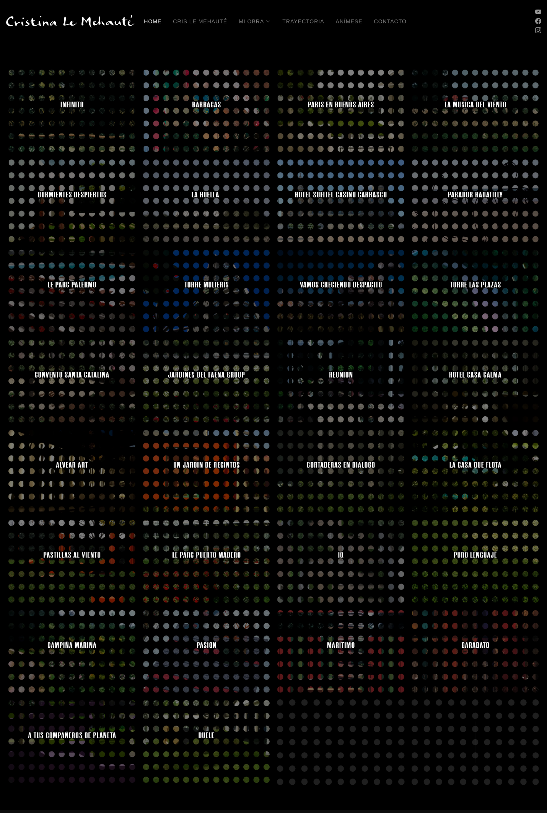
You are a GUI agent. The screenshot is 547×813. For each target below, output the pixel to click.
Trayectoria (303, 21)
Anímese (349, 21)
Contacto (390, 21)
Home (152, 21)
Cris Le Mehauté (200, 21)
